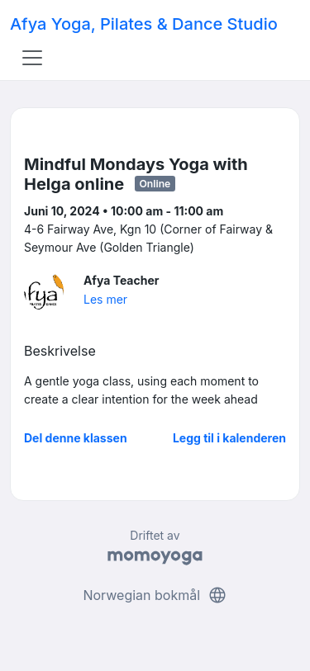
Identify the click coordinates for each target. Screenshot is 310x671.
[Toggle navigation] (32, 57)
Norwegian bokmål (155, 595)
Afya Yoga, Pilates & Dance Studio (144, 24)
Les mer (105, 299)
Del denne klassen (75, 438)
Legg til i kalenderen (229, 438)
